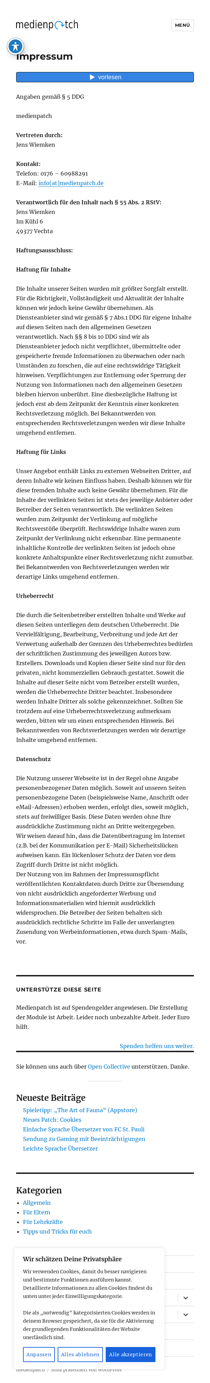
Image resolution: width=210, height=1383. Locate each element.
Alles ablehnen (80, 1354)
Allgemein (37, 1202)
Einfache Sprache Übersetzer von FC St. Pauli (83, 1129)
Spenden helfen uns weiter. (157, 1046)
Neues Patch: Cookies (52, 1119)
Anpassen (38, 1354)
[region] (89, 1309)
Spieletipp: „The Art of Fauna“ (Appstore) (80, 1110)
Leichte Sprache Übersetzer (60, 1148)
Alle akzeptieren (130, 1354)
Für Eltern (36, 1212)
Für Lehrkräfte (43, 1221)
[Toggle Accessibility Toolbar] (15, 27)
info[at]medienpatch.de (71, 183)
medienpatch (30, 1370)
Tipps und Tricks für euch (57, 1231)
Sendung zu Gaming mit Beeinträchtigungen (84, 1138)
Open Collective (109, 1066)
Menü (182, 25)
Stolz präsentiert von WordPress (86, 1370)
